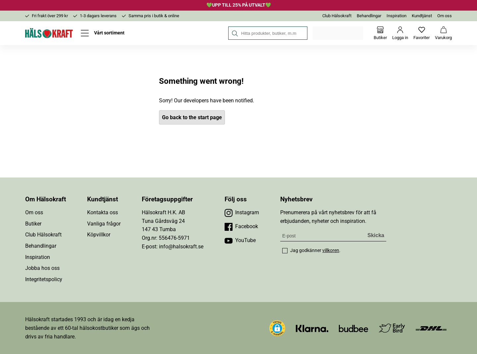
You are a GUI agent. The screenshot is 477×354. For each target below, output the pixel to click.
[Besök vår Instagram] (242, 212)
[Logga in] (400, 33)
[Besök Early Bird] (392, 328)
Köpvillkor (98, 234)
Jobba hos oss (42, 268)
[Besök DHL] (431, 328)
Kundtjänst (422, 15)
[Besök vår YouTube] (240, 240)
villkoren (330, 250)
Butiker (33, 224)
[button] (277, 328)
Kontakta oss (102, 212)
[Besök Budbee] (353, 328)
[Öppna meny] (103, 33)
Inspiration (396, 15)
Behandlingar (369, 15)
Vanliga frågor (104, 224)
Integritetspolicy (43, 279)
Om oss (444, 15)
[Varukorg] (443, 33)
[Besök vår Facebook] (241, 226)
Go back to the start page (192, 117)
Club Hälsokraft (336, 15)
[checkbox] (285, 250)
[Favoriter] (421, 33)
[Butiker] (380, 33)
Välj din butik (338, 33)
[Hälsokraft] (49, 33)
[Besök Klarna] (312, 328)
